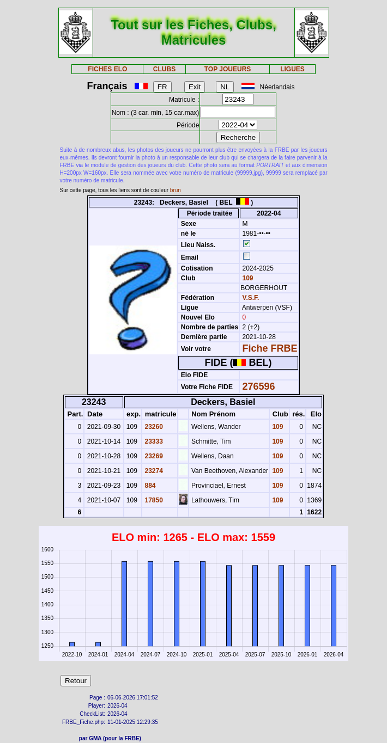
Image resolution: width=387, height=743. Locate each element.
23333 (153, 441)
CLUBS (164, 69)
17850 (153, 500)
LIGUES (292, 69)
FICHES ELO (107, 69)
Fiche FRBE (270, 348)
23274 (153, 471)
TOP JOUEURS (227, 69)
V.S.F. (251, 298)
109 (246, 278)
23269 (153, 456)
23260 (153, 427)
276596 (259, 386)
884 (149, 485)
